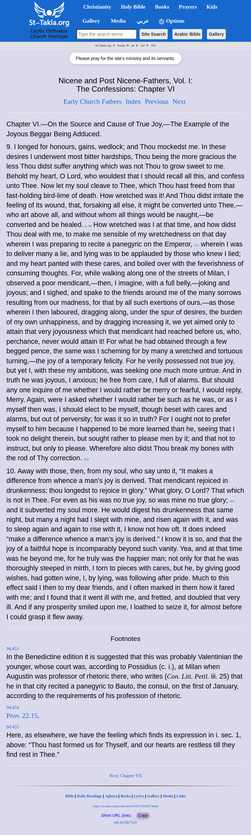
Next (179, 101)
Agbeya (111, 796)
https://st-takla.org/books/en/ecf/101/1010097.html (125, 806)
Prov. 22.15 (22, 715)
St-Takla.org (103, 45)
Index (133, 101)
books (121, 45)
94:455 (12, 727)
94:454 (12, 707)
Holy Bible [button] (133, 7)
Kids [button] (211, 7)
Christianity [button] (97, 7)
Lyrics (139, 796)
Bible (69, 796)
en (132, 45)
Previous (157, 101)
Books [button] (162, 7)
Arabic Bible (187, 34)
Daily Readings (89, 796)
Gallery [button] (89, 21)
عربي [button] (142, 21)
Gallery (216, 34)
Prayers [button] (188, 7)
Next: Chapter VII (125, 775)
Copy (143, 815)
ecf (143, 45)
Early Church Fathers (93, 101)
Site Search (153, 34)
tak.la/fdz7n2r (125, 822)
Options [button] (171, 21)
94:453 (12, 648)
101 (153, 45)
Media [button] (118, 21)
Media (168, 796)
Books (125, 796)
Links (181, 796)
